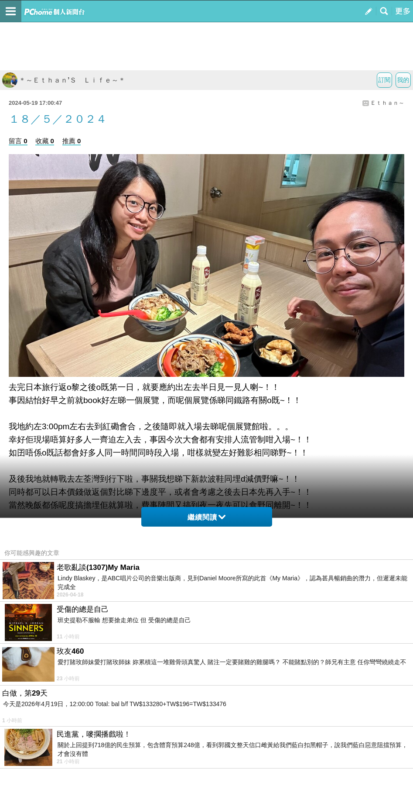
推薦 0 (71, 141)
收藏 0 (44, 141)
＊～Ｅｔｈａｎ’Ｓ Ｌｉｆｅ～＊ (63, 80)
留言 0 (18, 141)
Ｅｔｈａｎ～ (387, 103)
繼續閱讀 (206, 517)
